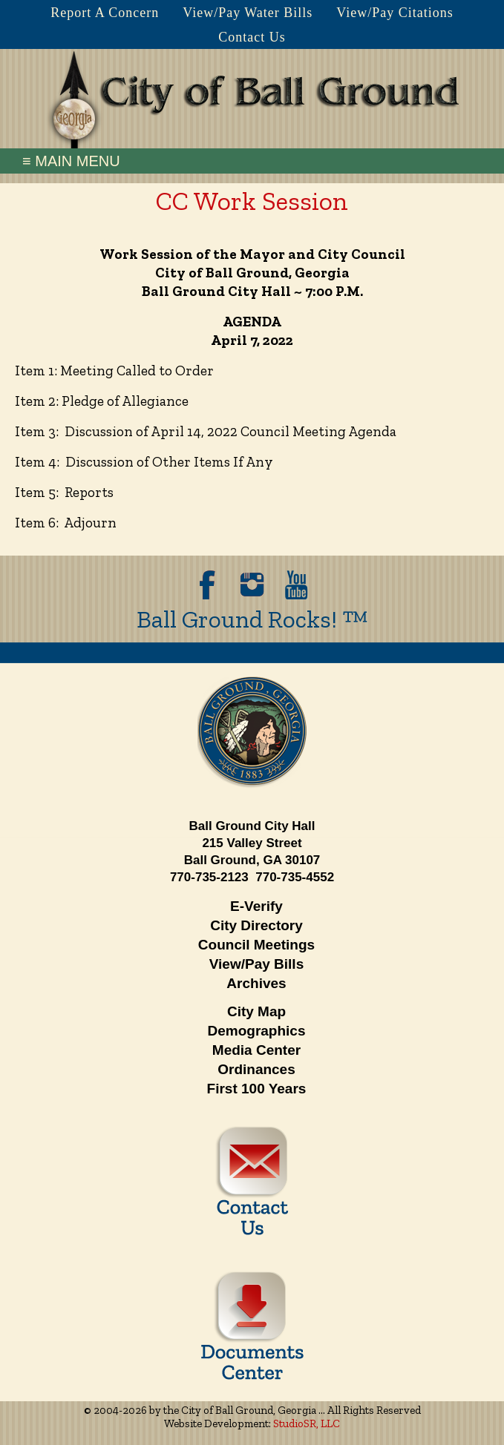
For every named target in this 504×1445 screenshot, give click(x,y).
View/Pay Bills (256, 964)
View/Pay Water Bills (247, 12)
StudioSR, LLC (306, 1423)
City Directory (256, 925)
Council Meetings (256, 944)
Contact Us (252, 37)
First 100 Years (257, 1088)
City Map (256, 1011)
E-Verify (256, 906)
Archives (256, 983)
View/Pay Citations (394, 12)
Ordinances (256, 1069)
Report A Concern (104, 12)
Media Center (256, 1050)
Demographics (257, 1031)
